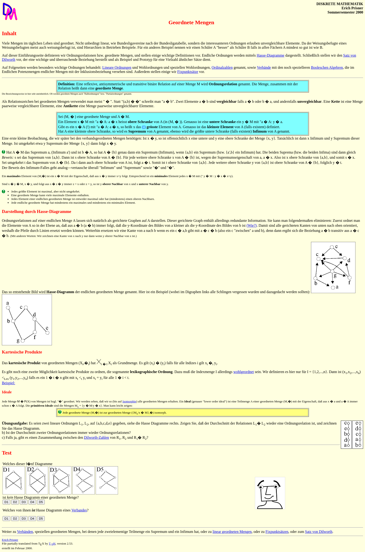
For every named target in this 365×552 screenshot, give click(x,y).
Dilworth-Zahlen (96, 437)
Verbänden (25, 532)
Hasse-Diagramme (270, 55)
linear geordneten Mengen (232, 532)
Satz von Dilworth (318, 532)
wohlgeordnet (243, 372)
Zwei (179, 101)
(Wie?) (252, 225)
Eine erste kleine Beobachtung (24, 138)
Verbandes (79, 510)
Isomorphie (129, 401)
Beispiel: (8, 383)
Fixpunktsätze (187, 72)
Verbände (264, 67)
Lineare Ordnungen (116, 67)
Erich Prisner (10, 540)
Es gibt (7, 372)
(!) (144, 127)
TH (52, 543)
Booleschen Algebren (327, 67)
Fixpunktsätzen (277, 532)
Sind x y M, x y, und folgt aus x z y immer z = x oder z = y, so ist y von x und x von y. (85, 184)
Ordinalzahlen (222, 67)
